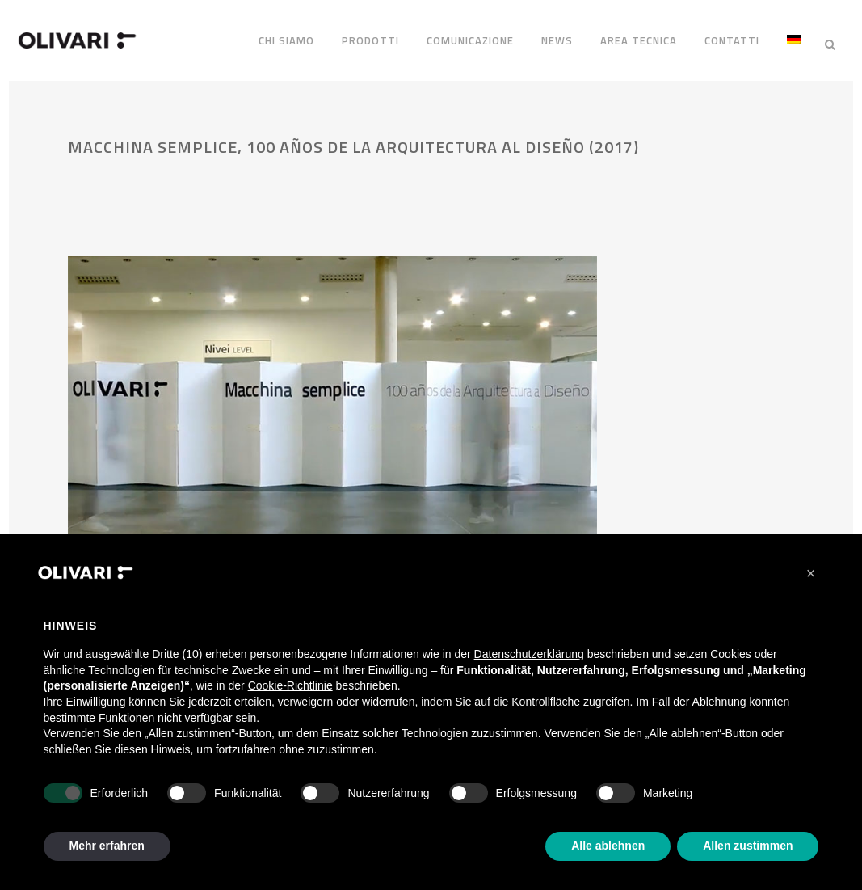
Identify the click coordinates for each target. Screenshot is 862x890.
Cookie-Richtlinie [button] (290, 685)
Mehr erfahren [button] (107, 845)
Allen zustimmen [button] (748, 845)
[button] (811, 573)
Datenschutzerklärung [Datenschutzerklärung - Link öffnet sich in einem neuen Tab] (529, 653)
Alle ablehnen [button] (608, 845)
